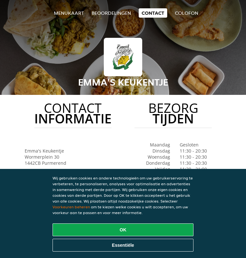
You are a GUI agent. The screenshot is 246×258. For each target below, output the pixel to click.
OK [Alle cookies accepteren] (123, 229)
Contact (153, 13)
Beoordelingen (111, 13)
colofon (186, 13)
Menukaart (69, 13)
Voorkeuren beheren (71, 206)
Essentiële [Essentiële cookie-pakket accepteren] (123, 245)
